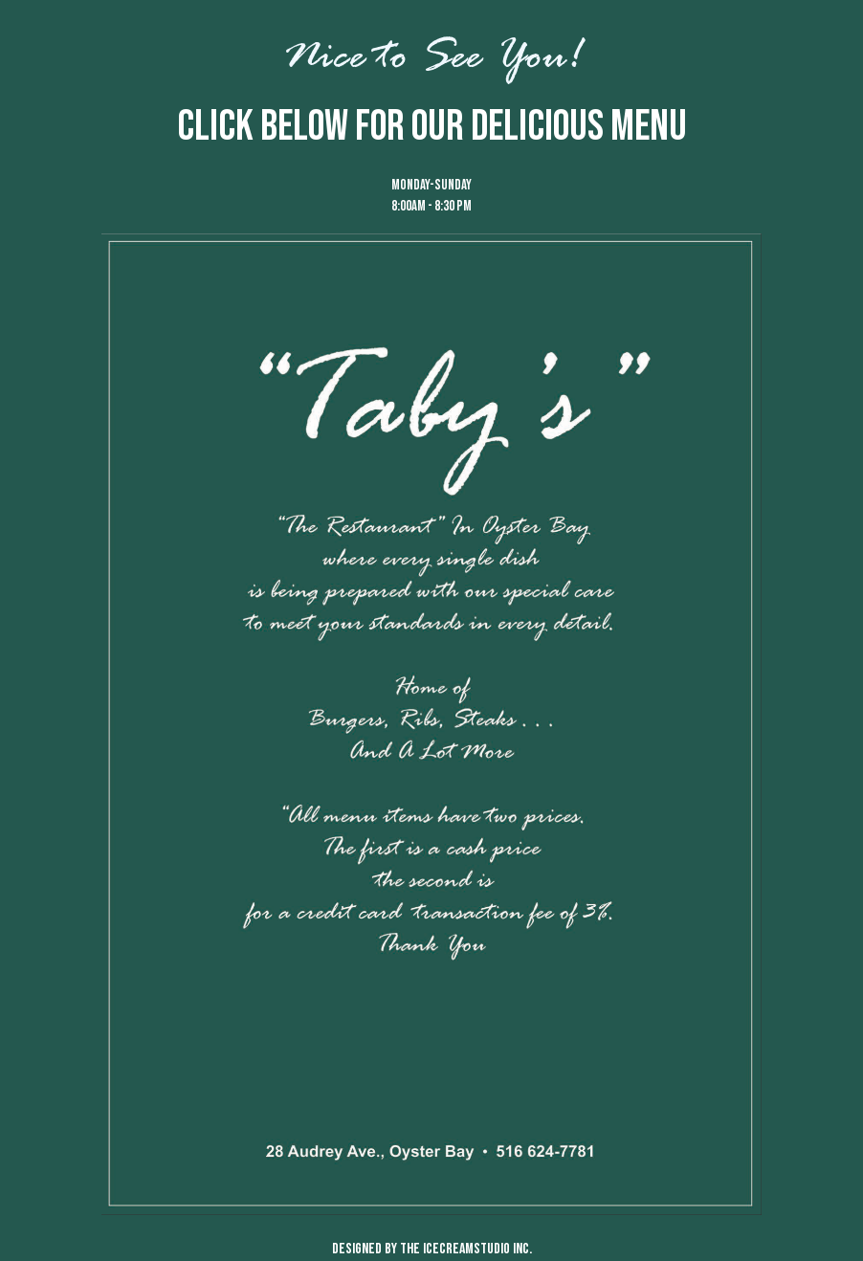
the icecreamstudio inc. (466, 1249)
